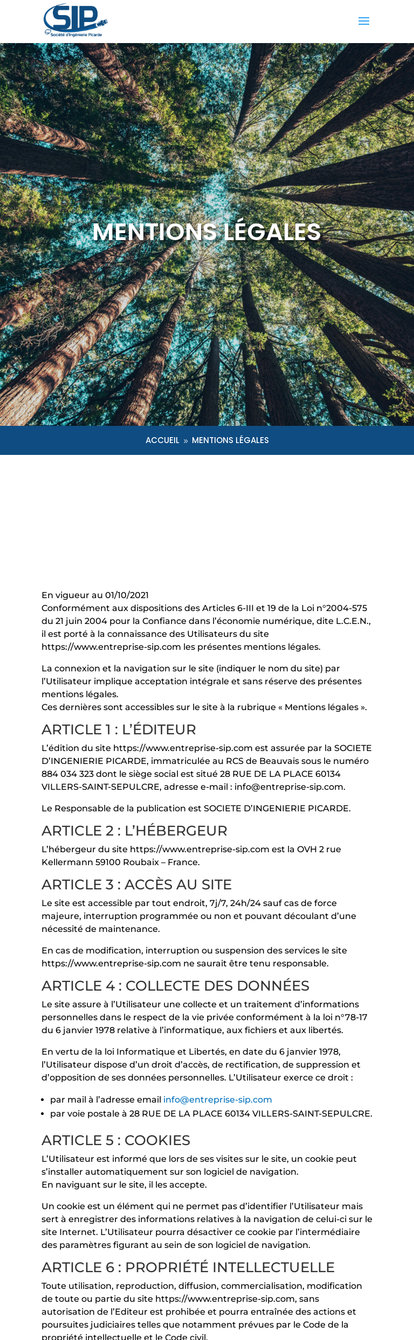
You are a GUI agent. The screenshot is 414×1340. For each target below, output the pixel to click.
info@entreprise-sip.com (217, 1100)
